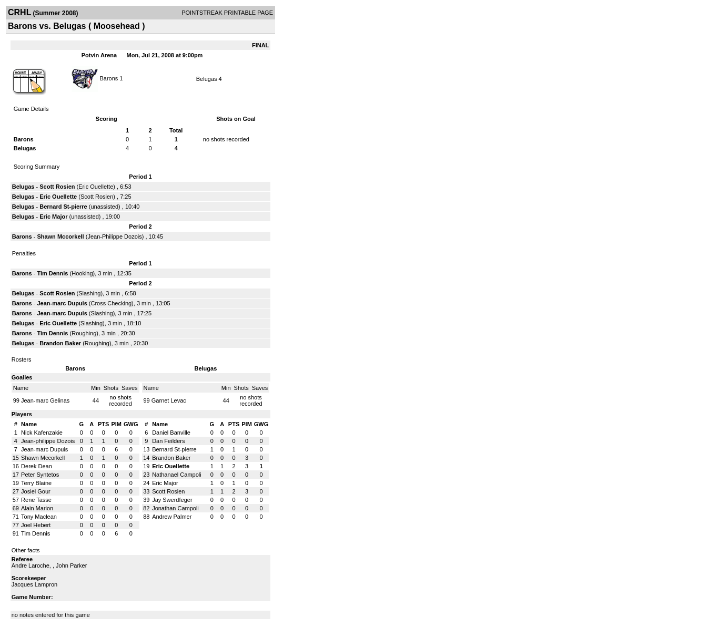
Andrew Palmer (171, 516)
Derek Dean (36, 466)
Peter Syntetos (40, 474)
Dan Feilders (168, 441)
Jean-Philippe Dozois (114, 236)
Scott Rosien (57, 186)
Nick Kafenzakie (42, 432)
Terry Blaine (36, 483)
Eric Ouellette (95, 186)
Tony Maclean (39, 516)
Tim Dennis (52, 273)
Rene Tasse (36, 500)
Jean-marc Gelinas (45, 400)
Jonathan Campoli (175, 508)
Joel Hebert (35, 525)
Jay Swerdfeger (172, 500)
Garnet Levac (168, 400)
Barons (109, 78)
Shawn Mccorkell (60, 236)
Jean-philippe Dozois (48, 441)
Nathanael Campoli (176, 474)
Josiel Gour (35, 491)
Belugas (206, 79)
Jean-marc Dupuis (62, 303)
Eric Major (53, 216)
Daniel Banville (171, 432)
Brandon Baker (60, 343)
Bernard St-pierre (63, 206)
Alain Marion (37, 508)
